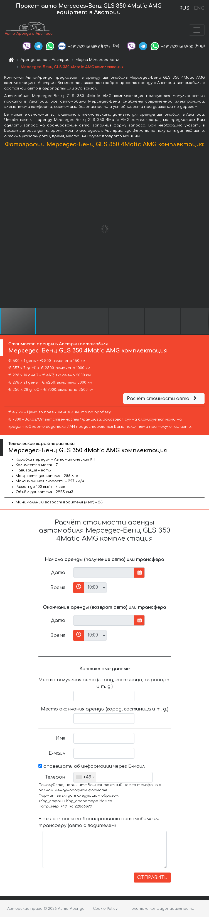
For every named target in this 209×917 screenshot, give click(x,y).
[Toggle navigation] (197, 30)
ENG (199, 8)
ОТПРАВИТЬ (152, 877)
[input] (103, 572)
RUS (184, 8)
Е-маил (57, 753)
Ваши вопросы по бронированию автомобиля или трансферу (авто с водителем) (99, 822)
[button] (204, 229)
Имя (60, 738)
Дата (58, 572)
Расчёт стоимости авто (162, 398)
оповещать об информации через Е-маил (91, 766)
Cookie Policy (105, 909)
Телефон (55, 777)
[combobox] (85, 777)
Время (57, 587)
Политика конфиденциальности (161, 909)
